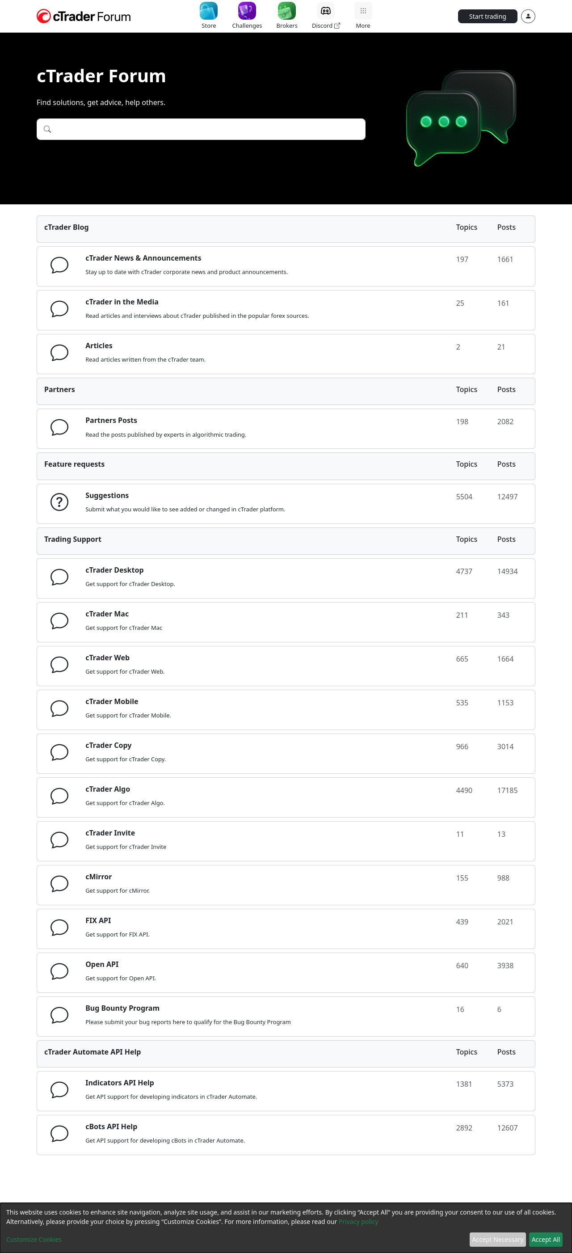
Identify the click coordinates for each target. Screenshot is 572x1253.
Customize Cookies (34, 1239)
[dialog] (286, 1228)
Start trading (487, 16)
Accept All (546, 1239)
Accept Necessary (498, 1239)
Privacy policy (359, 1221)
